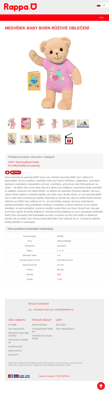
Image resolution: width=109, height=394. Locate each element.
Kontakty (13, 355)
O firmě (12, 325)
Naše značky (15, 351)
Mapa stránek (39, 325)
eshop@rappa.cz (64, 310)
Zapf (59, 274)
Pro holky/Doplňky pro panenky (24, 165)
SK (104, 5)
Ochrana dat (15, 347)
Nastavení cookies (46, 376)
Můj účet (61, 325)
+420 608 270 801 (41, 310)
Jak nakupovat (16, 329)
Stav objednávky (65, 329)
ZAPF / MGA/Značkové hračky (23, 162)
